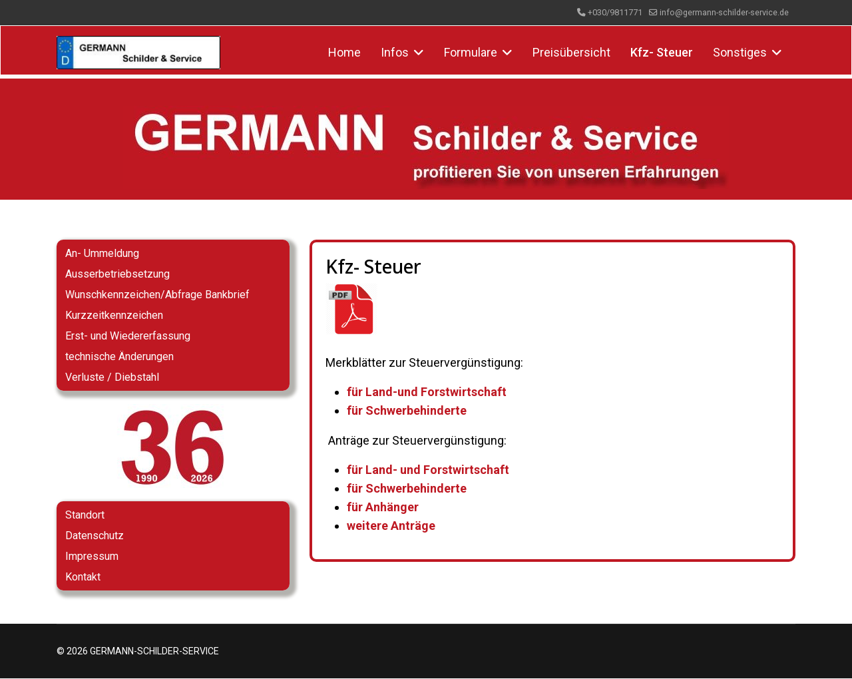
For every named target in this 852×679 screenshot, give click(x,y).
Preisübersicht (571, 52)
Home (344, 52)
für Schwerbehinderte (407, 411)
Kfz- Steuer (661, 52)
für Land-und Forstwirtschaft (427, 392)
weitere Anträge (391, 526)
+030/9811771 (615, 12)
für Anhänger (383, 507)
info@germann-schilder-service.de (724, 12)
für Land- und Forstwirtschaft (428, 470)
